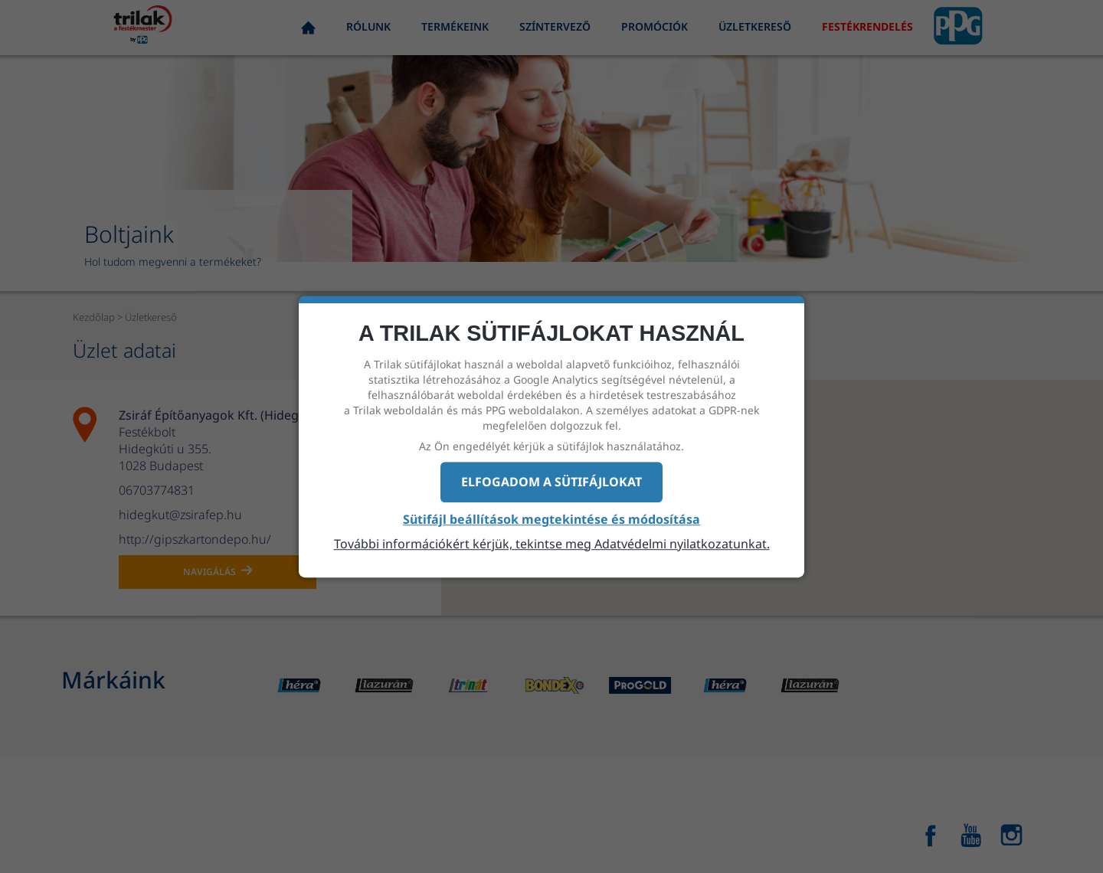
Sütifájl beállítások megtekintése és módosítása (551, 519)
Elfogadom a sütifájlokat (551, 481)
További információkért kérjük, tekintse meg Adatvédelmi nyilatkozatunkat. (552, 543)
